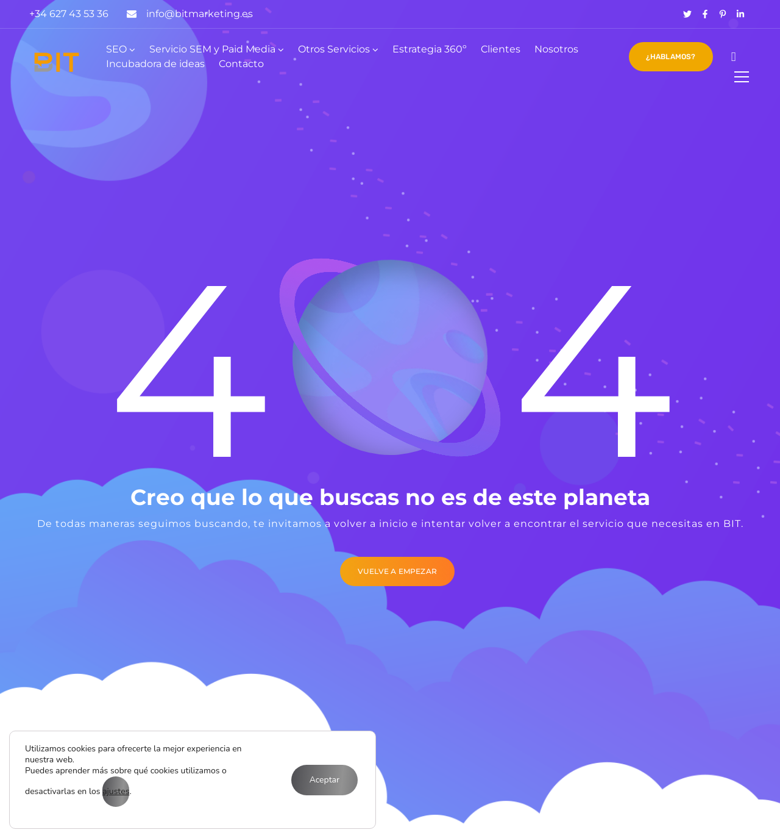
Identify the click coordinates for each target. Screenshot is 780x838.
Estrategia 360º (429, 49)
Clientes (500, 49)
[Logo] (56, 62)
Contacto (241, 64)
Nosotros (556, 49)
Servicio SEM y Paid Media (212, 49)
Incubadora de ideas (155, 64)
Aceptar (324, 780)
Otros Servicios (334, 49)
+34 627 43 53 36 (68, 14)
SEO (116, 49)
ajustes (115, 791)
